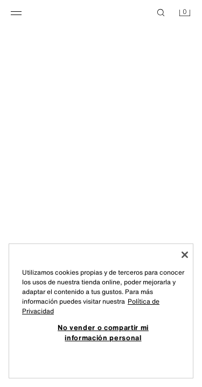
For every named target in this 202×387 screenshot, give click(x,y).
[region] (101, 310)
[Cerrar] (184, 254)
